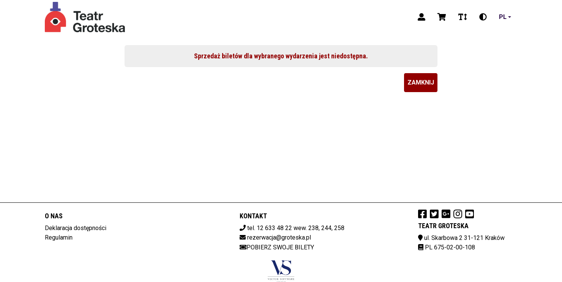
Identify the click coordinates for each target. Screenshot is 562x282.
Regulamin (59, 237)
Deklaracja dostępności (75, 228)
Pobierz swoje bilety (277, 247)
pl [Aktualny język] (503, 16)
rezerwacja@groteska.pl (279, 237)
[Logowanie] (421, 17)
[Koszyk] (441, 17)
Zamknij (420, 82)
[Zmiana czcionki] (462, 17)
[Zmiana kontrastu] (483, 17)
